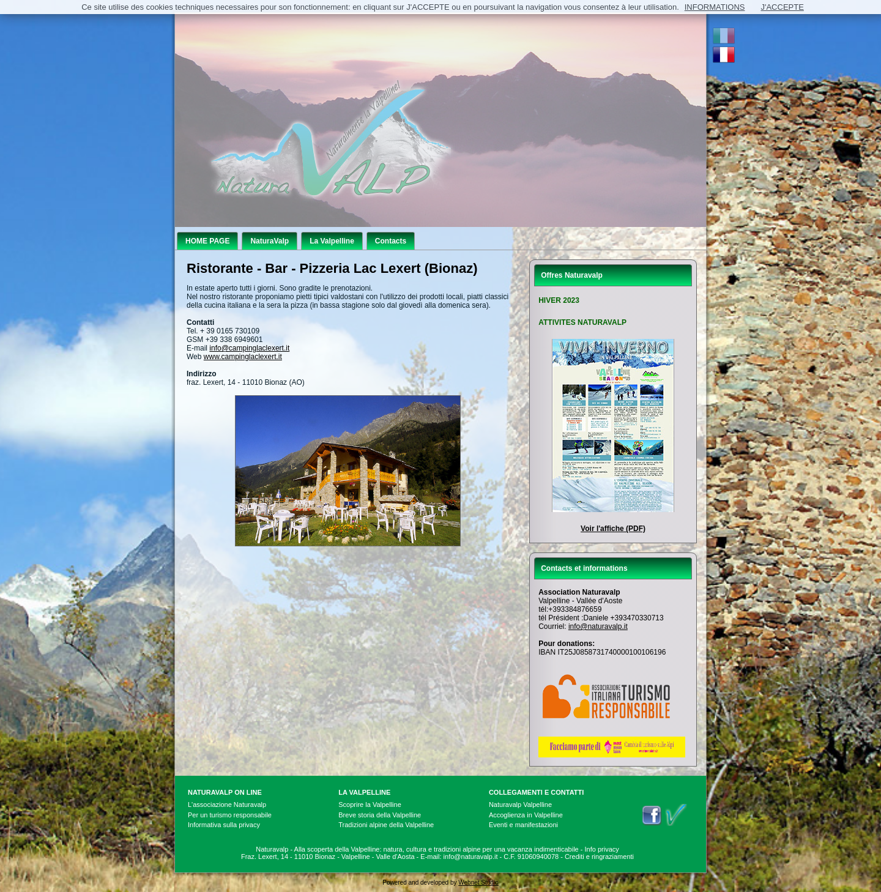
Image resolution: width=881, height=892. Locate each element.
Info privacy (602, 849)
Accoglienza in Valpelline (526, 815)
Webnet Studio (478, 882)
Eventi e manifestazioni (523, 824)
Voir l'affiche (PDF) (613, 528)
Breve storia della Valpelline (379, 815)
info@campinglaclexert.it (249, 348)
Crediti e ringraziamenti (599, 856)
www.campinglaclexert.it (243, 356)
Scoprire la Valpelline (369, 804)
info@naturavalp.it (598, 626)
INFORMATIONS (715, 7)
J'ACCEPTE (781, 7)
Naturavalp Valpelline (520, 804)
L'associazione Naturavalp (227, 804)
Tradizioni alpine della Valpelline (386, 824)
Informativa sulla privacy (224, 824)
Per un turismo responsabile (230, 815)
